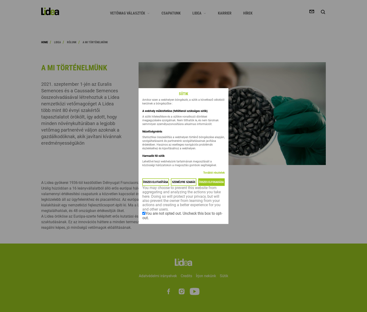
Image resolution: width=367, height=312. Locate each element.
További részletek (214, 172)
